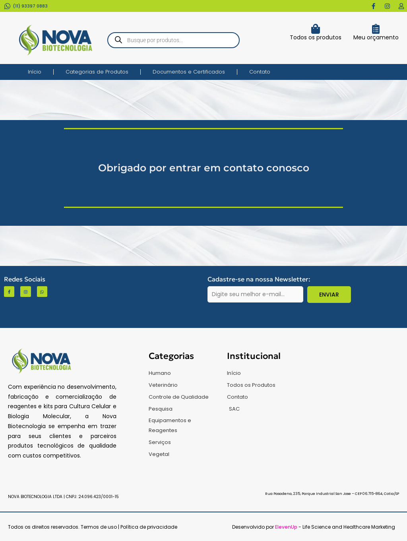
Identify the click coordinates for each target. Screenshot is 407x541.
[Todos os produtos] (315, 29)
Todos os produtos (315, 37)
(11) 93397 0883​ (30, 6)
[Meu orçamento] (376, 29)
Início (34, 72)
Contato (259, 72)
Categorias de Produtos (97, 72)
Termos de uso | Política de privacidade (129, 527)
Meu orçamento (376, 37)
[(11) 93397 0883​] (7, 6)
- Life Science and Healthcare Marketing (335, 527)
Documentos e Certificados (189, 72)
